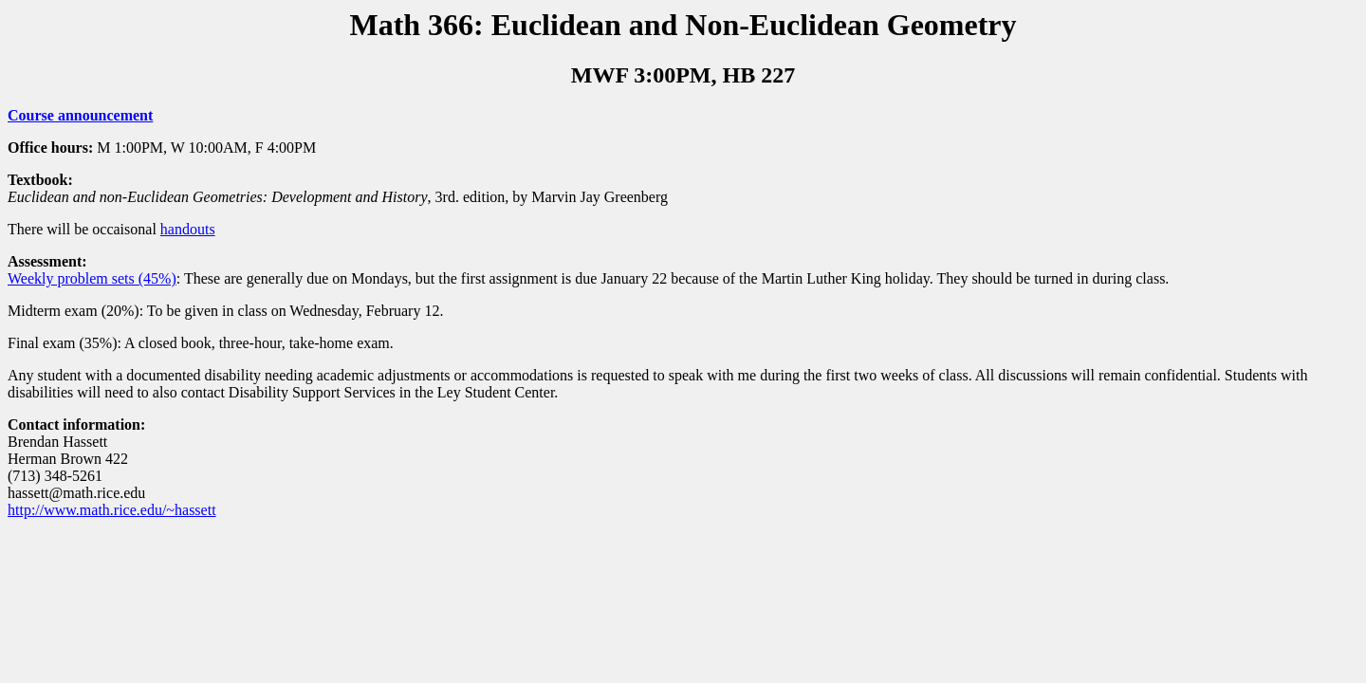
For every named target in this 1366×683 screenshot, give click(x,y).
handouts (187, 229)
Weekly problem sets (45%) (92, 278)
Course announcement (80, 115)
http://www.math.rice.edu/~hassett (112, 510)
